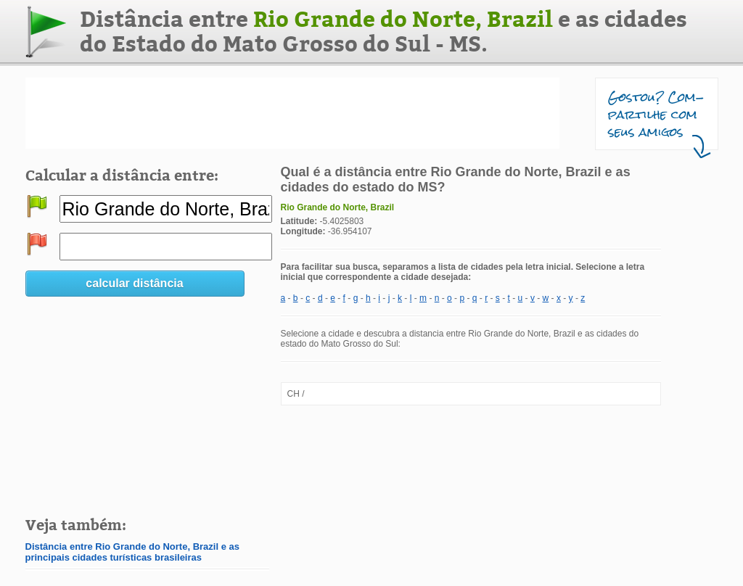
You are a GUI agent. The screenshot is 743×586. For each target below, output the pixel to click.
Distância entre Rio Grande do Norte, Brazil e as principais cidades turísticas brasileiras (132, 552)
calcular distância (134, 283)
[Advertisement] (292, 113)
